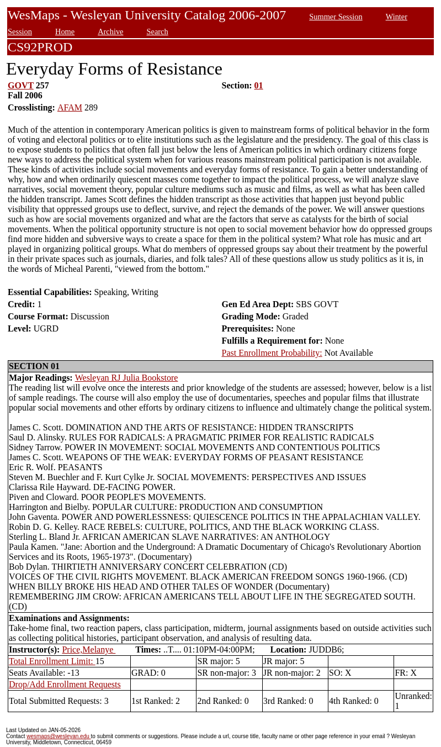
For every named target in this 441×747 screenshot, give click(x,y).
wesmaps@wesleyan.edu (58, 736)
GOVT (21, 85)
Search (157, 31)
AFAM (69, 107)
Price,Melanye (88, 649)
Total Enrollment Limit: (52, 661)
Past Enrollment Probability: (272, 352)
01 (258, 85)
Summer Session (335, 16)
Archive (110, 31)
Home (65, 31)
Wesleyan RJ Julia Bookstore (126, 377)
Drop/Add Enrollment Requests (65, 684)
